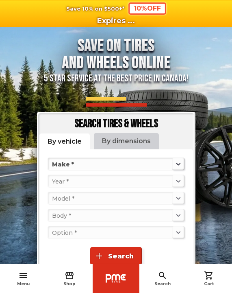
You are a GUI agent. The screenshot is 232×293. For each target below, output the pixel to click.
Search (162, 278)
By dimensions (126, 141)
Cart (209, 278)
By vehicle (65, 141)
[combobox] (53, 164)
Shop (69, 278)
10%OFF (147, 8)
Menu (23, 278)
